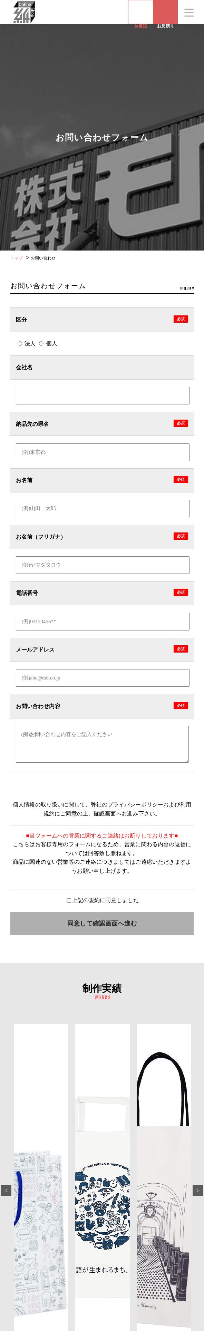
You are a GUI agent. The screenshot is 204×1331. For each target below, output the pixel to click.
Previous (6, 1190)
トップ (16, 258)
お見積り (165, 23)
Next (198, 1190)
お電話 (140, 12)
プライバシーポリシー (136, 805)
